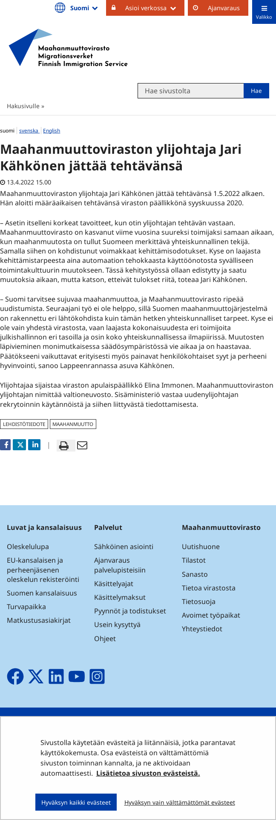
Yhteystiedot (202, 628)
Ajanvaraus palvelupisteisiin (120, 564)
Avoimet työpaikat (211, 615)
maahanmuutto (72, 424)
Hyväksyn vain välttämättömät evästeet (179, 802)
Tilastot (194, 560)
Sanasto (195, 574)
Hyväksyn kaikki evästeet (76, 802)
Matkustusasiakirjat (39, 620)
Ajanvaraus (224, 8)
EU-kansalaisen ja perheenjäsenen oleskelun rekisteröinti (43, 569)
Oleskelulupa (28, 546)
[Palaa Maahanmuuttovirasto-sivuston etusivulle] (68, 48)
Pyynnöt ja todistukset (130, 611)
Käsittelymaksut (120, 597)
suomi (8, 130)
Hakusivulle (23, 106)
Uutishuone (201, 546)
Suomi (85, 7)
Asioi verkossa (154, 7)
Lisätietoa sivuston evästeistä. (148, 773)
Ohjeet (105, 638)
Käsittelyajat (113, 583)
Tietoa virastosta (209, 588)
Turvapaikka (26, 606)
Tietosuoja (199, 601)
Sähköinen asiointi (123, 546)
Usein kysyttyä (118, 624)
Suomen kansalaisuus (42, 593)
